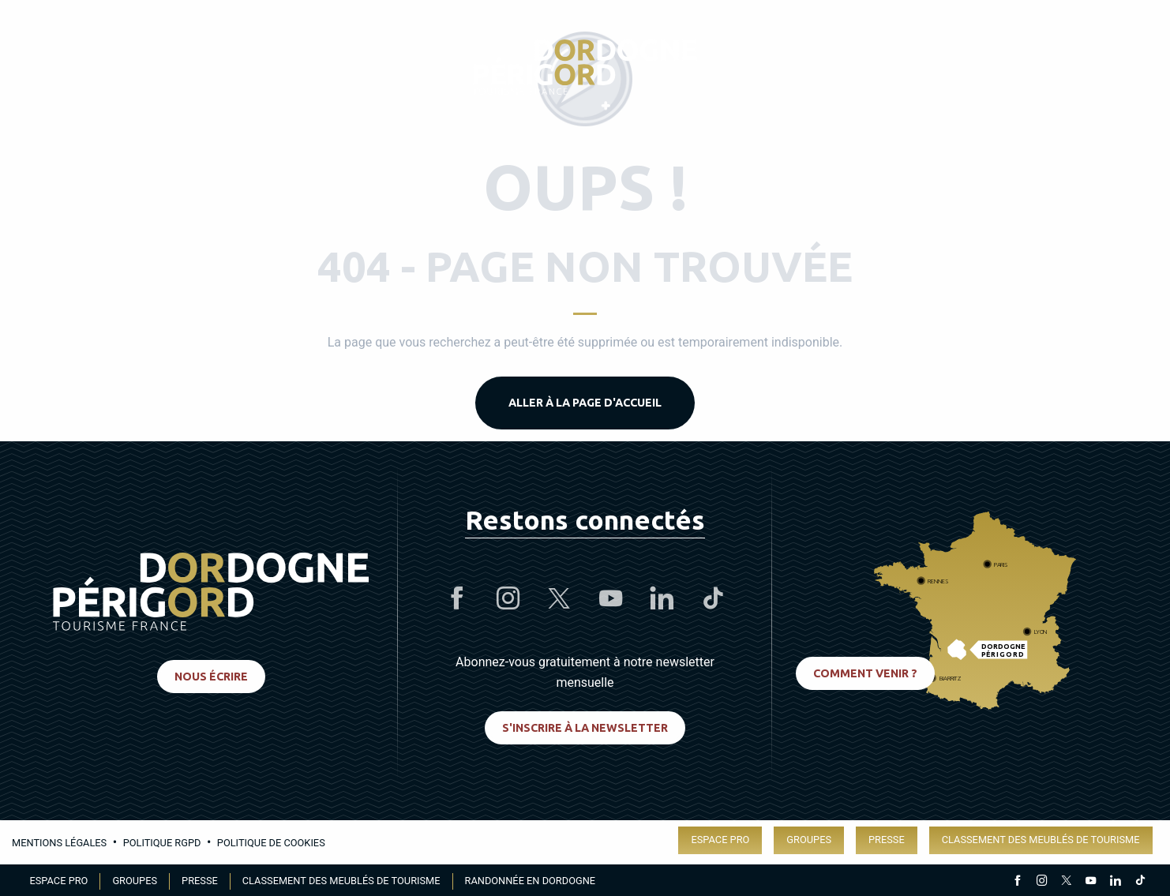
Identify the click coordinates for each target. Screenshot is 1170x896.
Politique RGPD (162, 843)
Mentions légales (59, 843)
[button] (1125, 67)
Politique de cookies (271, 843)
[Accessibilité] (974, 67)
